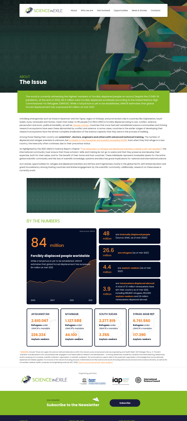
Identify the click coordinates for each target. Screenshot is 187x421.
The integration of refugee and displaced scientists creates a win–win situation (121, 148)
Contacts (155, 10)
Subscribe (124, 402)
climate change (81, 125)
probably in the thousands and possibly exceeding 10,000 (98, 140)
